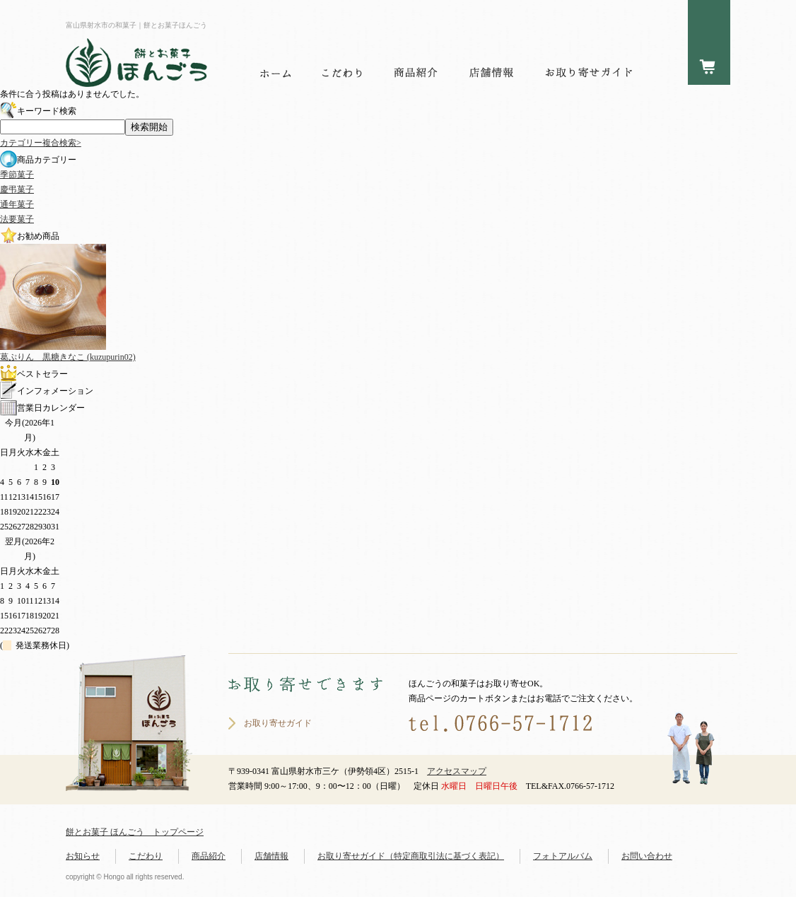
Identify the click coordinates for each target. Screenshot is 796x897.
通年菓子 (17, 204)
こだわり (146, 856)
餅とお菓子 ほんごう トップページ (135, 832)
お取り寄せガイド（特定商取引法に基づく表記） (410, 856)
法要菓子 (17, 219)
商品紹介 (209, 856)
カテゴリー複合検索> (40, 143)
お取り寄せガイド (278, 723)
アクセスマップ (456, 771)
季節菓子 (17, 175)
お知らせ (83, 856)
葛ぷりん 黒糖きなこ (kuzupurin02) (68, 357)
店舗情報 (271, 856)
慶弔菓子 (17, 189)
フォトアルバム (562, 856)
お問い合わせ (646, 856)
